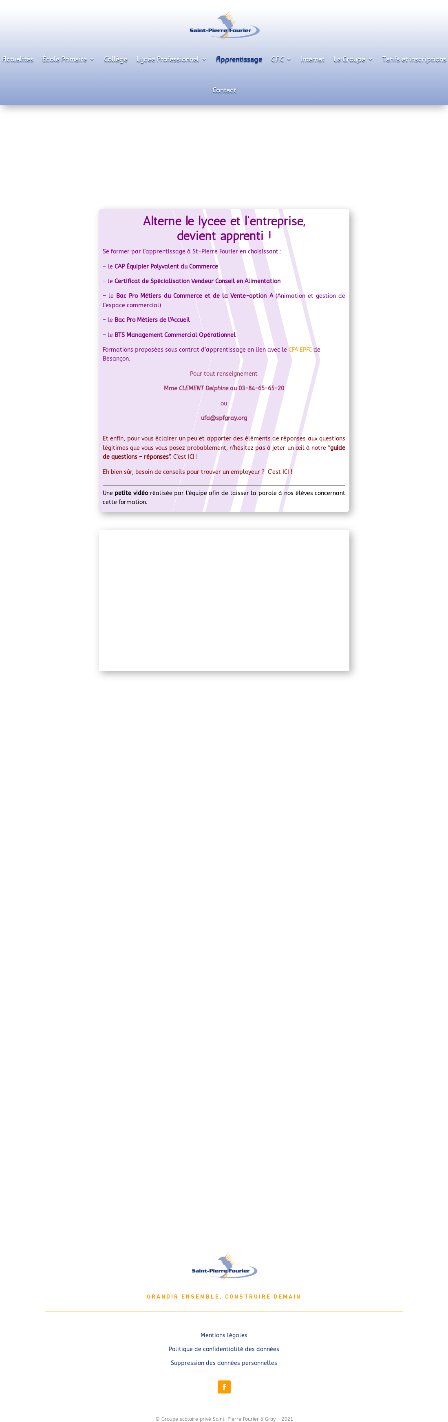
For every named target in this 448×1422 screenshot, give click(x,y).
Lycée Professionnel (168, 58)
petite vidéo (131, 493)
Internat (312, 58)
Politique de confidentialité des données (224, 1349)
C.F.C (277, 58)
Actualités (17, 58)
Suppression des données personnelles (224, 1363)
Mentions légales (224, 1335)
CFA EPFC (300, 349)
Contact (224, 89)
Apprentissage (239, 58)
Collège (116, 58)
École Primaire (64, 58)
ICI (192, 456)
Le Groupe (349, 58)
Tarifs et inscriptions (414, 58)
